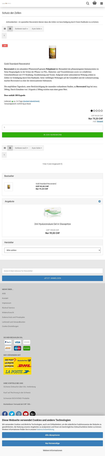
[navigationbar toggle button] (101, 3)
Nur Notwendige (52, 443)
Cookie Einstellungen (10, 326)
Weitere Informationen (52, 450)
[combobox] (21, 29)
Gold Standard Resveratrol (17, 64)
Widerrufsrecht (8, 312)
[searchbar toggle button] (87, 3)
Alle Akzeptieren (52, 435)
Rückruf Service (8, 308)
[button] (5, 29)
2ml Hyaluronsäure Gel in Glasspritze (52, 224)
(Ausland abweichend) (31, 101)
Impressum (6, 303)
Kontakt (5, 298)
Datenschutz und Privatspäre (13, 317)
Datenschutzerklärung (45, 429)
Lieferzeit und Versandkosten (13, 322)
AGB (4, 293)
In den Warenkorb (53, 135)
